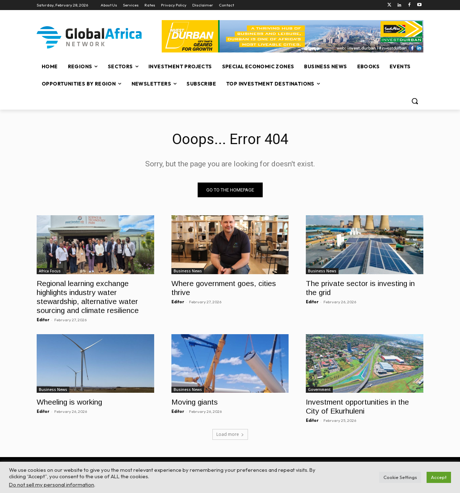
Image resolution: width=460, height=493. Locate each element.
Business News (188, 270)
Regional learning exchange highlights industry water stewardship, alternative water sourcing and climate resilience (88, 296)
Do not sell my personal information (51, 484)
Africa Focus (50, 270)
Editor (43, 319)
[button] (414, 101)
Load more (230, 434)
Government (319, 389)
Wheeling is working (69, 402)
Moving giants (194, 402)
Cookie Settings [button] (400, 477)
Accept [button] (439, 477)
